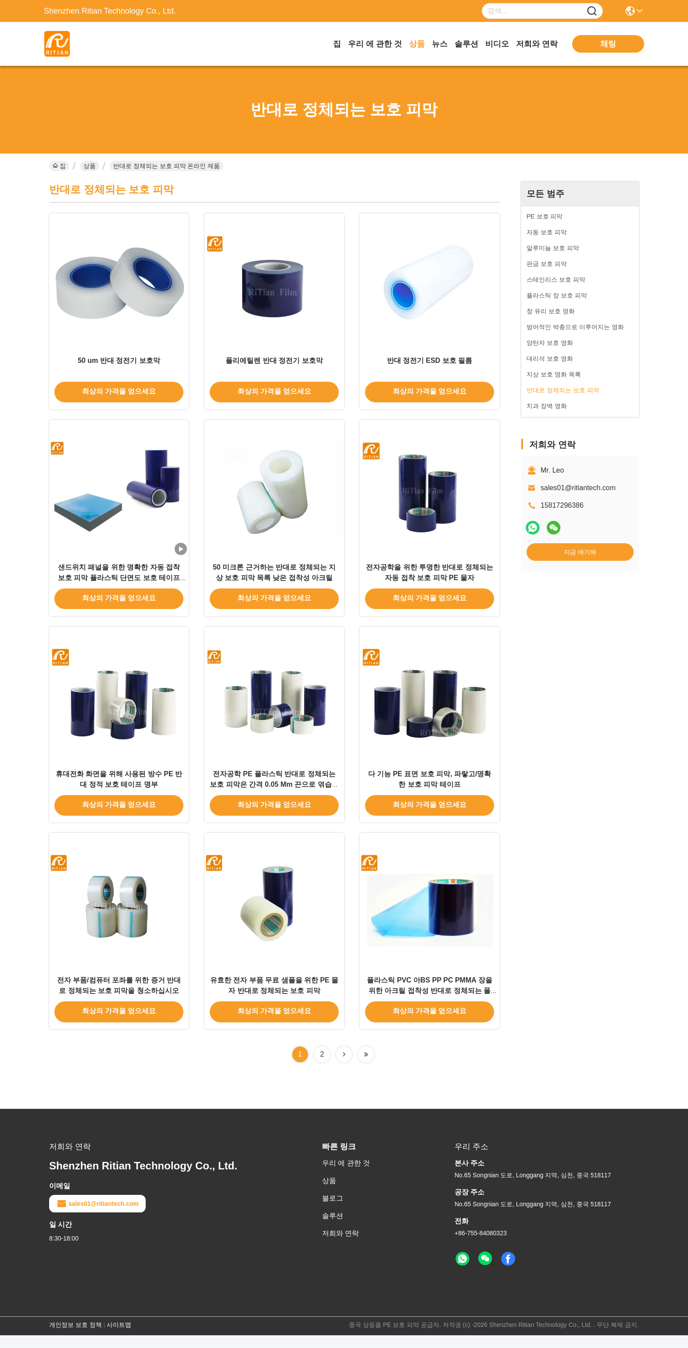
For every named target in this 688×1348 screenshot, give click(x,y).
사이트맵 (119, 1337)
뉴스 (440, 43)
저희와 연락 (537, 43)
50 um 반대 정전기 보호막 (119, 363)
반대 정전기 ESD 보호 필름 (430, 363)
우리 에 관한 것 (375, 43)
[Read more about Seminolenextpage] (344, 1067)
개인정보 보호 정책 (75, 1337)
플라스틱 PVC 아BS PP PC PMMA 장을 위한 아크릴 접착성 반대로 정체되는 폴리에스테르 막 (429, 1003)
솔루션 (466, 43)
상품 (417, 43)
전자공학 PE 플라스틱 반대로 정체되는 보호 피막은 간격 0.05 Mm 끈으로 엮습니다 (274, 793)
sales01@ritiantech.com (578, 487)
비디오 (497, 43)
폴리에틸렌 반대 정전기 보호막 (274, 363)
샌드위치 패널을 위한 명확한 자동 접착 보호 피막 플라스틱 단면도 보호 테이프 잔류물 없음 (119, 583)
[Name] (592, 11)
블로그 (332, 1211)
